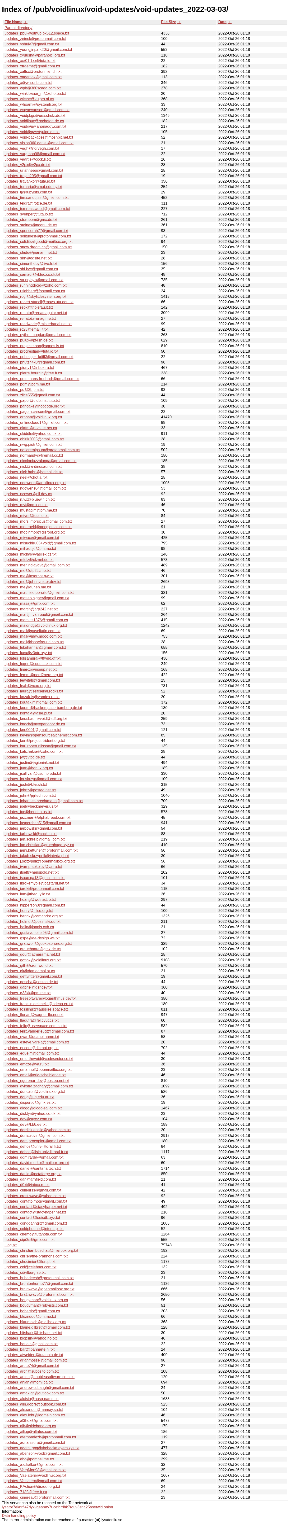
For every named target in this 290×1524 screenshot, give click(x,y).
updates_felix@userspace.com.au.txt (36, 1026)
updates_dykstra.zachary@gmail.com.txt (39, 1086)
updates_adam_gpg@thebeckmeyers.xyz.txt (42, 1448)
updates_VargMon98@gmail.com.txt (35, 1470)
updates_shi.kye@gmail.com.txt (31, 269)
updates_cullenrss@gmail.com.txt (33, 1190)
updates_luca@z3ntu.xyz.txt (28, 653)
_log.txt (11, 1245)
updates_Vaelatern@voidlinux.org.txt (35, 1475)
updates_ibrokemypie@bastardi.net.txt (37, 883)
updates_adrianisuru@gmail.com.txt (35, 1443)
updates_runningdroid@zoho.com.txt (36, 285)
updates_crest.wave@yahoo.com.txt (35, 1196)
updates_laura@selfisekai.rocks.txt (34, 691)
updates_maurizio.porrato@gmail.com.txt (39, 593)
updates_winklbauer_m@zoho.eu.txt (35, 94)
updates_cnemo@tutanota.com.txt (33, 1234)
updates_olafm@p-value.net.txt (31, 428)
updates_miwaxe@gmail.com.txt (32, 538)
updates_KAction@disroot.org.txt (32, 1487)
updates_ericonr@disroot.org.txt (32, 1048)
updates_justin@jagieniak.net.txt (32, 763)
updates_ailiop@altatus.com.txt (31, 1432)
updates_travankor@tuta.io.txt (30, 181)
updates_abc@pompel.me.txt (29, 1459)
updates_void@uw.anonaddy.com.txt (35, 126)
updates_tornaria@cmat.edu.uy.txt (33, 187)
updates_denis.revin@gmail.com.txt (35, 1136)
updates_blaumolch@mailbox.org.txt (35, 1322)
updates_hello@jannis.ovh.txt (29, 927)
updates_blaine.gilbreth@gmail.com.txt (37, 1327)
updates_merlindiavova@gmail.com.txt (37, 565)
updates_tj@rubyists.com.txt (28, 192)
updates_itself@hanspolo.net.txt (32, 872)
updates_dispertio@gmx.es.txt (30, 1102)
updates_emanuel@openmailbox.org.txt (38, 1070)
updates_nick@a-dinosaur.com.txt (33, 466)
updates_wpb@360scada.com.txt (33, 88)
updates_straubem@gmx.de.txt (31, 220)
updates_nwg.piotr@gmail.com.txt (33, 444)
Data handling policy (19, 1516)
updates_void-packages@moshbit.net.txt (39, 137)
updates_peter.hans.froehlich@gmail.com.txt (42, 379)
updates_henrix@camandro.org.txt (34, 916)
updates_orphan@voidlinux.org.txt (33, 417)
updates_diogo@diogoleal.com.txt (33, 1108)
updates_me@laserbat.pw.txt (29, 576)
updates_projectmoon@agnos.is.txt (34, 346)
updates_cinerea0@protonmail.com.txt (37, 1497)
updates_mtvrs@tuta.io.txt (27, 516)
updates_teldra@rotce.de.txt (28, 203)
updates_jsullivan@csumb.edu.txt (33, 773)
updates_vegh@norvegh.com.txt (32, 148)
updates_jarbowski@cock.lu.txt (31, 834)
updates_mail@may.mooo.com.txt (33, 636)
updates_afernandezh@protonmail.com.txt (40, 1437)
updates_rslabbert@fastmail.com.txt (35, 291)
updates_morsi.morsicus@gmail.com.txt (38, 521)
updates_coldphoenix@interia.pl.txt (34, 1229)
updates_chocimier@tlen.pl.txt (30, 1262)
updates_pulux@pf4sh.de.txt (29, 340)
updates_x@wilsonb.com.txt (28, 83)
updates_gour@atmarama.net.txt (32, 954)
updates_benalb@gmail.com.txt (31, 1344)
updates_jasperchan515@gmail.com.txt (38, 823)
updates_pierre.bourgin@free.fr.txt (33, 373)
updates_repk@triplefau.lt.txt (29, 307)
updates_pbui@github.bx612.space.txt (37, 33)
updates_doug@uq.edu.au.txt (29, 1097)
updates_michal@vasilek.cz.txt (30, 554)
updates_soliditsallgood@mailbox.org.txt (39, 242)
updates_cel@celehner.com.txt (30, 1267)
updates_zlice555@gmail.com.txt (32, 395)
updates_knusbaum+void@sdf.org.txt (36, 719)
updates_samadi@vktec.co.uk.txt (32, 274)
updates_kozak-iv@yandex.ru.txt (32, 697)
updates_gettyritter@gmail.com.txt (33, 976)
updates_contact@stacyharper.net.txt (36, 1207)
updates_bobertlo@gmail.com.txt (32, 1311)
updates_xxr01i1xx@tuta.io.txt (30, 61)
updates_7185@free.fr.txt (26, 1492)
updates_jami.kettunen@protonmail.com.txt (41, 850)
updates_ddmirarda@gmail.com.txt (34, 1157)
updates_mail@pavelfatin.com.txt (32, 631)
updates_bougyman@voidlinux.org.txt (36, 1300)
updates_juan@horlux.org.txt (29, 768)
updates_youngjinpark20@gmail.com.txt (38, 50)
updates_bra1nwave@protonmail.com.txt (39, 1294)
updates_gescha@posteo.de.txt (31, 982)
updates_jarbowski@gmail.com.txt (33, 828)
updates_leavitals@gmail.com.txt (32, 680)
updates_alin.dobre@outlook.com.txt (35, 1404)
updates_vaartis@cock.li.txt (28, 159)
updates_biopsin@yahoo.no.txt (31, 1338)
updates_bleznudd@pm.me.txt (30, 1316)
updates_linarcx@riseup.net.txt (31, 669)
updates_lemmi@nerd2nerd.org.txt (34, 675)
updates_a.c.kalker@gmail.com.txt (34, 1465)
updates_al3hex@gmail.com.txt (31, 1421)
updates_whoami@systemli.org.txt (33, 104)
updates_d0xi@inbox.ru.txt (27, 1185)
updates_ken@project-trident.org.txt (35, 741)
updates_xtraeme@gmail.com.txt (32, 66)
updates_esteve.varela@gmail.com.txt (37, 1042)
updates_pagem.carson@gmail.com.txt (37, 412)
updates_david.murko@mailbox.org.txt (37, 1163)
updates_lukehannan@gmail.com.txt (35, 647)
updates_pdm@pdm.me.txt (27, 384)
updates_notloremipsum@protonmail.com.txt (42, 450)
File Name (14, 22)
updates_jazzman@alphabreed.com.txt (37, 817)
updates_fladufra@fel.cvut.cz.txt (32, 1020)
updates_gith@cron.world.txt (29, 965)
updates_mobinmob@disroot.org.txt (35, 532)
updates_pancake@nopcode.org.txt (34, 406)
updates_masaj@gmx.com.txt (30, 603)
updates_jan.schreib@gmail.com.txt (35, 839)
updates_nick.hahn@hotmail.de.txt (34, 472)
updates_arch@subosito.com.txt (32, 1371)
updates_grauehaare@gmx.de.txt (33, 949)
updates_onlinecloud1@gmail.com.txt (36, 422)
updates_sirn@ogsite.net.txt (28, 258)
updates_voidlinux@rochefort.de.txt (34, 121)
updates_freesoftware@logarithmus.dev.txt (40, 998)
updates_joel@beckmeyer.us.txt (31, 806)
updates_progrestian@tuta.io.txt (31, 351)
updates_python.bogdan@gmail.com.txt (38, 335)
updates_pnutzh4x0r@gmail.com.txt (35, 362)
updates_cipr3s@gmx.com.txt (30, 1240)
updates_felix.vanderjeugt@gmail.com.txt (39, 1031)
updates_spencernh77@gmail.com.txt (36, 231)
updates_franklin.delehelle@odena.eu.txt (39, 1004)
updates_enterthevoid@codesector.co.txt (39, 1059)
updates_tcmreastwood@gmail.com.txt (37, 209)
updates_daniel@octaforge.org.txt (33, 1174)
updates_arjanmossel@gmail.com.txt (36, 1360)
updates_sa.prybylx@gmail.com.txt (34, 280)
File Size (168, 22)
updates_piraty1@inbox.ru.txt (29, 368)
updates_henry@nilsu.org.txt (29, 911)
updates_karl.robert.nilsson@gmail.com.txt (40, 746)
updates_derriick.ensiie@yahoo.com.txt (38, 1130)
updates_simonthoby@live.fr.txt (31, 264)
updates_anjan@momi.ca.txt (29, 1382)
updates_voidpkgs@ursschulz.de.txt (35, 116)
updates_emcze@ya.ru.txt (27, 1064)
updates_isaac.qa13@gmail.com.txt (35, 878)
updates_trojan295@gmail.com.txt (33, 176)
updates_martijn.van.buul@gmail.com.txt (39, 615)
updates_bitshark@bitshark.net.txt (33, 1333)
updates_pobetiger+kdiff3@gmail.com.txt (39, 357)
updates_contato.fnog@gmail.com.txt (36, 1201)
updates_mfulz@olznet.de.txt (29, 560)
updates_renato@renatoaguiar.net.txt (36, 313)
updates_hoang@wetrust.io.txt (30, 900)
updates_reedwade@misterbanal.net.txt (38, 324)
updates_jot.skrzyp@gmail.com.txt (33, 779)
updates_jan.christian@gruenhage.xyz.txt (39, 845)
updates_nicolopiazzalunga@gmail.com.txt (41, 461)
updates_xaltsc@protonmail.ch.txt (33, 72)
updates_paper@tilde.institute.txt (32, 401)
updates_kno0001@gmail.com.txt (33, 730)
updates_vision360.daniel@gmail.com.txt (39, 143)
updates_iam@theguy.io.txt (27, 894)
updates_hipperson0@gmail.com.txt (35, 905)
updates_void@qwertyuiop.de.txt (32, 132)
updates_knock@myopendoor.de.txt (35, 724)
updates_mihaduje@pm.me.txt (30, 549)
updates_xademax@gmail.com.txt (33, 77)
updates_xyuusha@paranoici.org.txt (35, 55)
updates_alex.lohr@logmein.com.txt (35, 1415)
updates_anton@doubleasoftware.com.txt (40, 1377)
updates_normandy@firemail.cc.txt (34, 455)
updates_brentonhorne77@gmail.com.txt (39, 1284)
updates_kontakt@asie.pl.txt (28, 713)
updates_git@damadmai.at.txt (30, 971)
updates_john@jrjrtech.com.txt (30, 795)
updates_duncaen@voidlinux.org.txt (35, 1092)
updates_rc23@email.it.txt (26, 329)
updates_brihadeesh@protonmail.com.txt (39, 1278)
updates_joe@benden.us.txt (28, 812)
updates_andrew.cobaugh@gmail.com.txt (39, 1388)
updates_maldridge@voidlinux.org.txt (36, 625)
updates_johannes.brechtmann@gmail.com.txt (44, 801)
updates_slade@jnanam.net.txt (31, 252)
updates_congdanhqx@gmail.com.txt (36, 1223)
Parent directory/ (18, 28)
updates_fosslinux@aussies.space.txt (36, 1009)
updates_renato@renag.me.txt (30, 318)
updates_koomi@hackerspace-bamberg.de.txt (43, 708)
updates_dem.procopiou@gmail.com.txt (38, 1141)
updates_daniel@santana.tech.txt (33, 1168)
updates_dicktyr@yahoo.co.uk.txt (32, 1114)
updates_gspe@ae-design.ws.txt (32, 938)
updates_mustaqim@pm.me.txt (31, 510)
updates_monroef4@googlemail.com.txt (38, 527)
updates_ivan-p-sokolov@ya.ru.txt (33, 867)
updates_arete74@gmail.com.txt (32, 1366)
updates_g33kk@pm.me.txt (28, 993)
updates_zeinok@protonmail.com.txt (35, 39)
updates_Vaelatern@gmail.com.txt (33, 1481)
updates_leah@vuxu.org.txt (28, 686)
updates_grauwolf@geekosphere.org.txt (38, 944)
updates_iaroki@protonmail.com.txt (34, 889)
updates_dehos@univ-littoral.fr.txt (33, 1146)
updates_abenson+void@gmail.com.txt (37, 1453)
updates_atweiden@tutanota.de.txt (34, 1355)
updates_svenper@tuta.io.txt (29, 214)
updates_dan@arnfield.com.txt (30, 1179)
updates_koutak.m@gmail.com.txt (33, 702)
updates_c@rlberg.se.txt (25, 1272)
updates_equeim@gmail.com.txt (32, 1053)
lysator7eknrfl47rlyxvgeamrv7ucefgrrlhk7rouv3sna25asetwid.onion (57, 1507)
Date (222, 22)
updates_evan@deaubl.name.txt (32, 1037)
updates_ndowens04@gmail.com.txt (35, 488)
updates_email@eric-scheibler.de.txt (35, 1075)
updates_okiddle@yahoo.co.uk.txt (33, 434)
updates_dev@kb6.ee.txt (25, 1124)
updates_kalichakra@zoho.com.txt (34, 751)
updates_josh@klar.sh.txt (26, 785)
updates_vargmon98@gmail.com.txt (35, 154)
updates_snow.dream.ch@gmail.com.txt (38, 247)
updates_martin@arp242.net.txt (31, 609)
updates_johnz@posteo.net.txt (30, 790)
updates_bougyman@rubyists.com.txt (36, 1305)
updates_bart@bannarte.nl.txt (30, 1349)
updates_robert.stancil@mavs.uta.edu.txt (39, 302)
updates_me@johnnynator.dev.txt (33, 582)
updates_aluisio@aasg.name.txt (32, 1399)
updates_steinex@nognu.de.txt (31, 225)
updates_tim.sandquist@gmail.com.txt (37, 198)
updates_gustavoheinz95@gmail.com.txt (39, 933)
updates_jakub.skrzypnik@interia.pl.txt (37, 856)
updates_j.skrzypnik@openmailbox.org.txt (40, 861)
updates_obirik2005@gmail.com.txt (34, 439)
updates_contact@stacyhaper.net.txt (35, 1212)
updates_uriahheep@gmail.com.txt (34, 170)
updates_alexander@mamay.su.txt (34, 1410)
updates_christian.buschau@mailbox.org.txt (41, 1250)
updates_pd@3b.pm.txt (24, 390)
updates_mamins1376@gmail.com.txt (36, 620)
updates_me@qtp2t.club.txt (28, 571)
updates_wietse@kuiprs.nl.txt (29, 99)
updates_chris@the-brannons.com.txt (36, 1256)
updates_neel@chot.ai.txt (26, 477)
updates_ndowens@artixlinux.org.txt (35, 483)
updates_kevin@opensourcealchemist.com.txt (43, 735)
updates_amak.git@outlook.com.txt (34, 1393)
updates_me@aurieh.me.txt (28, 587)
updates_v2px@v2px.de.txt (27, 165)
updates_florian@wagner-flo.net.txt (34, 1015)
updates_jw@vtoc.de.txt (25, 757)
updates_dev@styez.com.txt (28, 1119)
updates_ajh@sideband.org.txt (30, 1426)
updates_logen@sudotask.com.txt (33, 664)
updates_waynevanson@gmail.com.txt (37, 110)
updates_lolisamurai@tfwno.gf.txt (32, 658)
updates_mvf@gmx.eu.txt (26, 505)
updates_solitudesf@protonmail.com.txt (38, 236)
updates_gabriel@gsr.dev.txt (28, 987)
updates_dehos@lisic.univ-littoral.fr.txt (36, 1152)
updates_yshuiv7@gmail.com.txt (32, 44)
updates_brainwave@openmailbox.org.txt (39, 1289)
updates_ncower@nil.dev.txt (28, 494)
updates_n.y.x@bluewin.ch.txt (30, 499)
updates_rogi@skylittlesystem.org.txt (35, 296)
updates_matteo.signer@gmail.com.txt (37, 598)
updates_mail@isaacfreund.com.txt (34, 642)
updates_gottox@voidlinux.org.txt (33, 960)
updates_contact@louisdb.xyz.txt (32, 1218)
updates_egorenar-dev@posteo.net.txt (37, 1081)
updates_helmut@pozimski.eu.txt (32, 922)
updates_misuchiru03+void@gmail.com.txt (40, 543)
